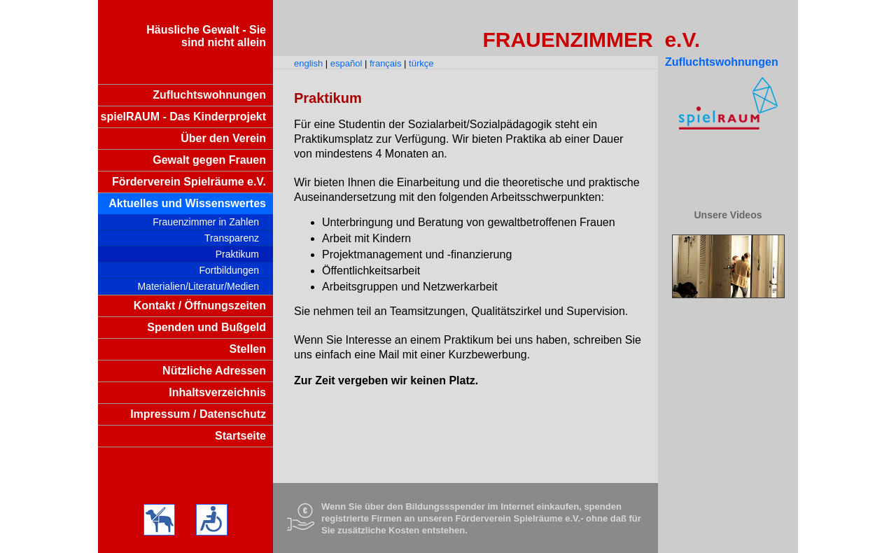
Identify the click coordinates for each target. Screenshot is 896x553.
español (346, 63)
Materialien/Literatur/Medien (198, 286)
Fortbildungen (229, 270)
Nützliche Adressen (214, 371)
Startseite (240, 436)
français (386, 63)
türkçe (421, 63)
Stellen (248, 349)
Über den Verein (223, 138)
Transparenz (231, 238)
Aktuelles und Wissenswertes (187, 203)
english (308, 63)
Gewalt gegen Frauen (209, 160)
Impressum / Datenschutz (198, 414)
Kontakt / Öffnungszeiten (200, 306)
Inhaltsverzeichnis (217, 392)
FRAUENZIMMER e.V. (591, 39)
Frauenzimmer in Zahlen (206, 221)
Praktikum (237, 254)
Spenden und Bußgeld (206, 327)
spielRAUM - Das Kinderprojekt (183, 116)
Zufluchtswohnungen (209, 95)
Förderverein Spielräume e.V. (189, 182)
